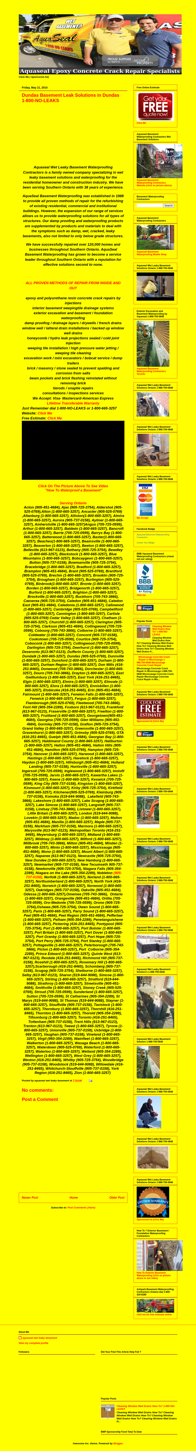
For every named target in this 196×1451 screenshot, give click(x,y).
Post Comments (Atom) (81, 1207)
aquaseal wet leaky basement (39, 1337)
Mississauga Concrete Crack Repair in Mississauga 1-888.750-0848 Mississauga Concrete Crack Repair (153, 661)
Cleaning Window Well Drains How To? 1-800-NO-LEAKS (162, 630)
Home (73, 1197)
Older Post (116, 1197)
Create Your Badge (145, 542)
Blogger (117, 1443)
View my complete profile (33, 1343)
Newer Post (30, 1197)
